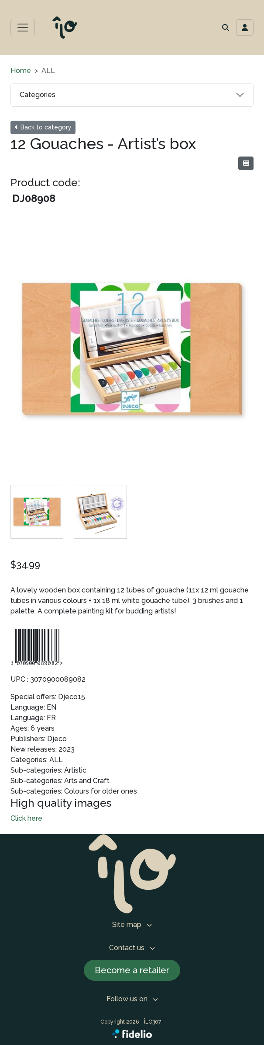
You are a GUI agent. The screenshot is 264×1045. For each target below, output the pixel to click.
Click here (26, 818)
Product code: (45, 182)
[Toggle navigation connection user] (245, 27)
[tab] (36, 512)
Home (20, 70)
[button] (226, 27)
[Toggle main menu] (22, 27)
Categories (37, 95)
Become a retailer (132, 970)
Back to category (43, 127)
